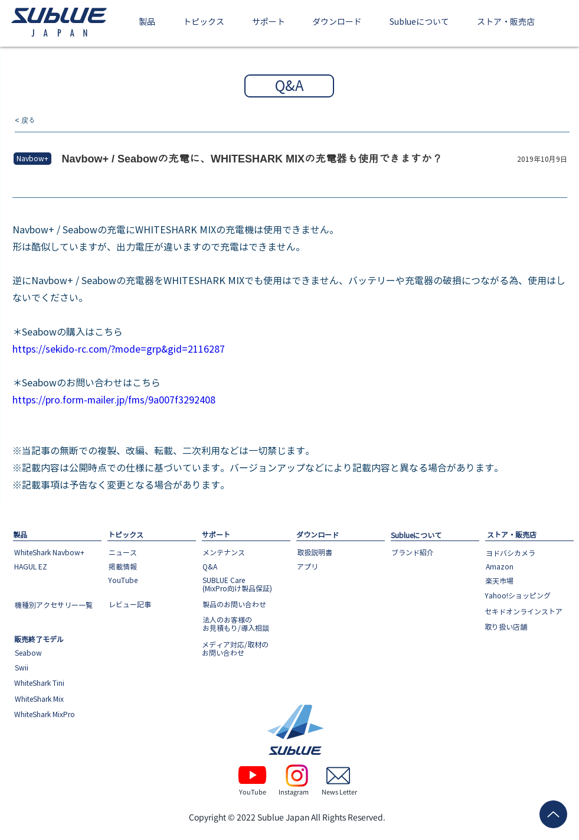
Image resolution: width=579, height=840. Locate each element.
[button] (147, 22)
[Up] (553, 814)
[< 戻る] (54, 120)
